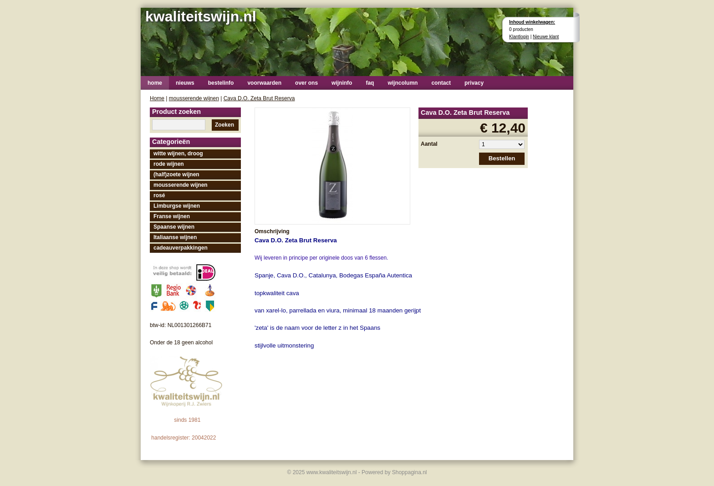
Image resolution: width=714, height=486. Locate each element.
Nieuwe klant (546, 36)
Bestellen (502, 158)
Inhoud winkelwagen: (532, 22)
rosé (159, 195)
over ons (306, 83)
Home (157, 98)
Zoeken (224, 125)
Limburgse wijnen (176, 206)
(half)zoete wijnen (176, 174)
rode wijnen (168, 164)
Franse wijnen (171, 216)
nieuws (185, 83)
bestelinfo (221, 83)
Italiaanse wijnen (175, 237)
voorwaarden (264, 83)
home (155, 83)
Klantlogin (519, 36)
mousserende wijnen (194, 98)
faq (370, 83)
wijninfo (342, 83)
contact (441, 83)
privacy (474, 83)
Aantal (429, 144)
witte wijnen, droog (178, 153)
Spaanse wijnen (173, 227)
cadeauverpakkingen (180, 248)
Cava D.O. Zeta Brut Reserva (259, 98)
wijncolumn (403, 83)
